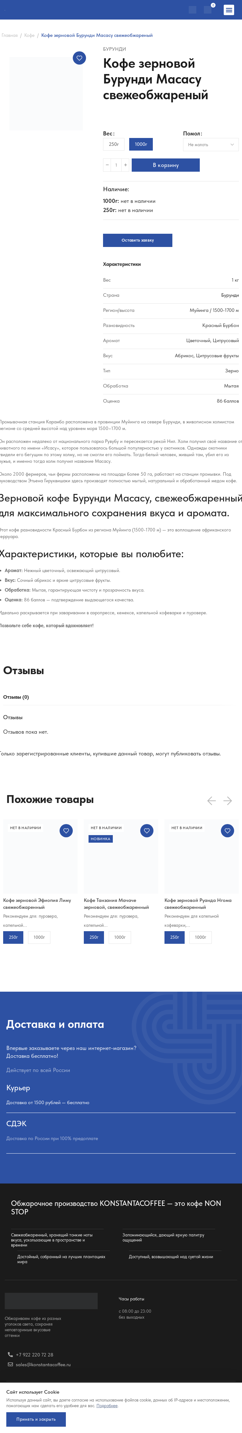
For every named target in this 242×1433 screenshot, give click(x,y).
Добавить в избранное (79, 58)
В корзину (168, 165)
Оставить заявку (138, 240)
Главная (10, 35)
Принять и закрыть (37, 1418)
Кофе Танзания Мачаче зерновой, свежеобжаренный (116, 903)
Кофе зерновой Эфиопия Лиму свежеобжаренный (37, 903)
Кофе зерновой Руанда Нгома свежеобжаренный (198, 903)
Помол (191, 134)
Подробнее (107, 1403)
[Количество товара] (116, 165)
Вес (107, 133)
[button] (229, 10)
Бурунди (114, 49)
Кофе (29, 35)
